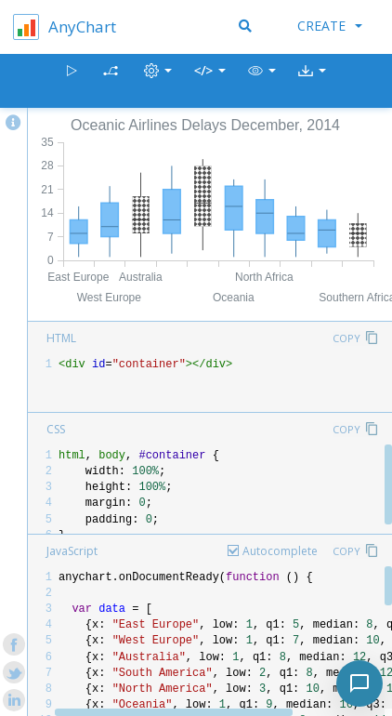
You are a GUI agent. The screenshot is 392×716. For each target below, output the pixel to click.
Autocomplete (280, 551)
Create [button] (329, 25)
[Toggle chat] (359, 683)
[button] (262, 81)
